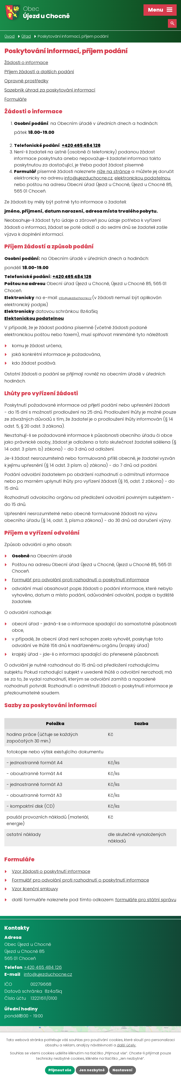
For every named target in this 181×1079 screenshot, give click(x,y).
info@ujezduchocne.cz (88, 178)
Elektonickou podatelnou (34, 318)
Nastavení (123, 1070)
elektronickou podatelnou (142, 178)
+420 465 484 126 (81, 145)
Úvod (10, 36)
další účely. (126, 1045)
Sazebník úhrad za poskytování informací (49, 90)
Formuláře (15, 99)
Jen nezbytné (92, 1070)
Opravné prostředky (26, 81)
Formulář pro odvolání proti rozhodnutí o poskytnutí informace (80, 580)
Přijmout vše (59, 1070)
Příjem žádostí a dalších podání (39, 72)
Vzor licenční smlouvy (35, 889)
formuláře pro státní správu (145, 900)
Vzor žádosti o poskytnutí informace (51, 871)
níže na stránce (113, 171)
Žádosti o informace (26, 62)
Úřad (26, 36)
